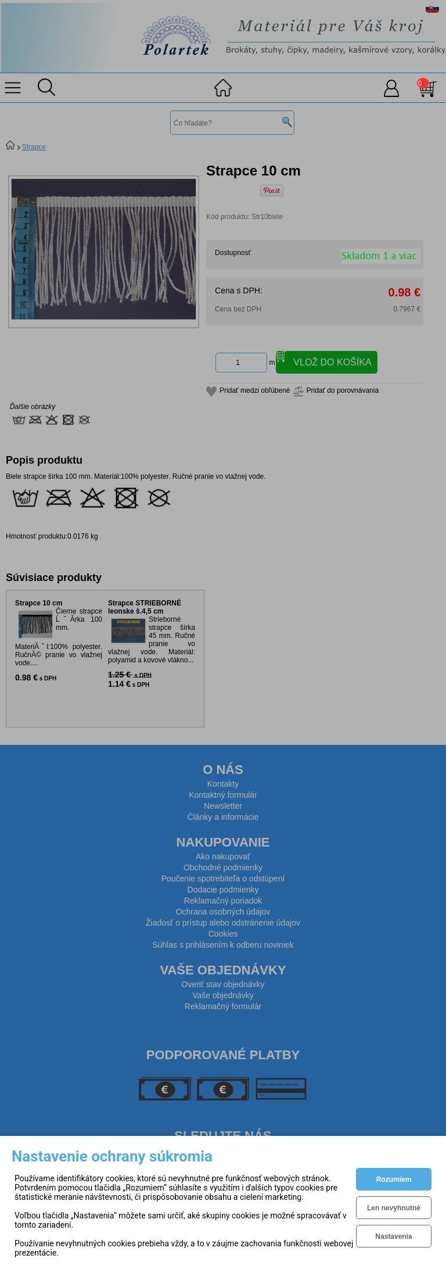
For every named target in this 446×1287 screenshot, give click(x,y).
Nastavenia (393, 1236)
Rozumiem (394, 1179)
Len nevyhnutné (393, 1208)
